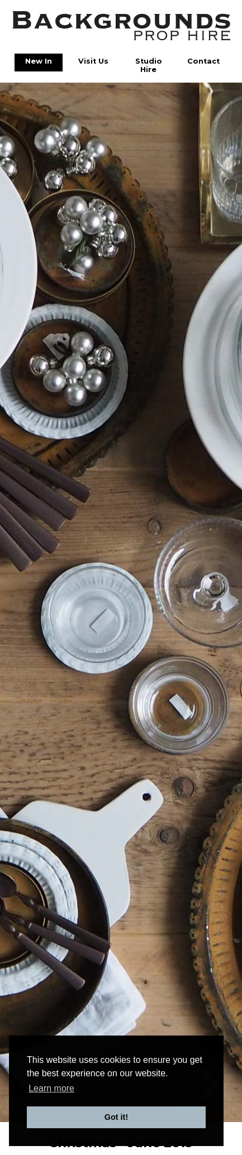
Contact (203, 61)
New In (38, 61)
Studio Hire (148, 65)
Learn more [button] (51, 1088)
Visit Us (93, 61)
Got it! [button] (116, 1117)
